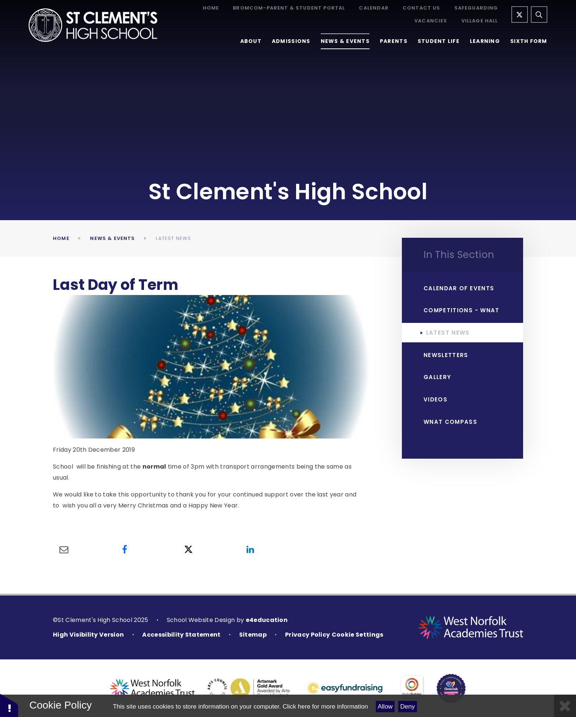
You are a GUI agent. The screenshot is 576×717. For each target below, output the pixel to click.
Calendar (373, 8)
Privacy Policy (307, 634)
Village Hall (479, 21)
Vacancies (430, 21)
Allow (385, 706)
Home (211, 8)
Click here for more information (325, 706)
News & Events (112, 238)
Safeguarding (476, 8)
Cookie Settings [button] (358, 634)
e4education (267, 620)
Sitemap (253, 634)
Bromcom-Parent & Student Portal (289, 8)
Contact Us (421, 8)
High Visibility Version (88, 634)
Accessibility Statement (181, 634)
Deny (407, 706)
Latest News (173, 238)
